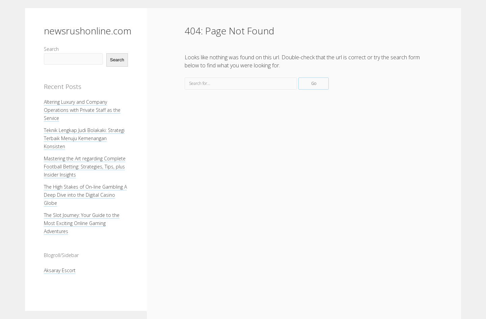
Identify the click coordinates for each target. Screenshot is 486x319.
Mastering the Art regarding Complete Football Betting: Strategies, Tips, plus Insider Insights (85, 166)
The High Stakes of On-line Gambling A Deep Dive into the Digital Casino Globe (85, 195)
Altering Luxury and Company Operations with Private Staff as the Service (82, 110)
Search (51, 49)
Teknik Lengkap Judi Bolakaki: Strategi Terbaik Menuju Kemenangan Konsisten (84, 138)
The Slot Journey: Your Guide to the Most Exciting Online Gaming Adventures (81, 223)
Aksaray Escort (60, 270)
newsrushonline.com (87, 30)
